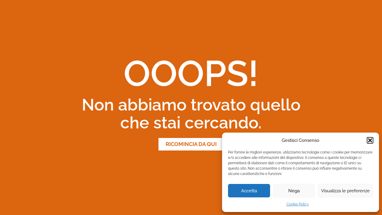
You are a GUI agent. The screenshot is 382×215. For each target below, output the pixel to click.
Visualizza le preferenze (345, 191)
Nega (294, 191)
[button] (370, 140)
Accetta (249, 191)
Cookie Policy (297, 204)
